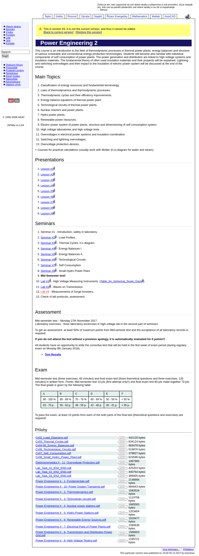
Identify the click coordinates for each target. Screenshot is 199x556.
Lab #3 (45, 291)
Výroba (85, 16)
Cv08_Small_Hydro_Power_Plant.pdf (58, 457)
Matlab (156, 16)
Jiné (8, 40)
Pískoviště (11, 67)
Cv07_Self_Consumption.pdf (53, 453)
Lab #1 (45, 281)
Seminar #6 (48, 259)
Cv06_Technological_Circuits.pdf (56, 449)
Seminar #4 (48, 248)
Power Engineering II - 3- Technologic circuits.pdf (66, 499)
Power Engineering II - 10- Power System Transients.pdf (70, 486)
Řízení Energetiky (117, 16)
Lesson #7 (47, 202)
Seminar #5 (48, 254)
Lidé (8, 37)
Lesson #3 (47, 180)
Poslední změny (15, 70)
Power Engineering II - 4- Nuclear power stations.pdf (68, 505)
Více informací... (171, 549)
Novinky (10, 29)
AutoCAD (170, 16)
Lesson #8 (47, 207)
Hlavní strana (13, 26)
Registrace (12, 73)
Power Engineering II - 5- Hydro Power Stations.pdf (67, 512)
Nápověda (11, 78)
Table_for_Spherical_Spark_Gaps (121, 281)
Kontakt (10, 43)
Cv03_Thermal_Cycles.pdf (52, 441)
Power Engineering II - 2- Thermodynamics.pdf (64, 492)
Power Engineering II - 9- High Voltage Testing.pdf (66, 540)
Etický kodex (13, 76)
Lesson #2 (47, 174)
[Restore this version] (89, 32)
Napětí (98, 16)
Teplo (47, 16)
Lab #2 (45, 287)
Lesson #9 (47, 213)
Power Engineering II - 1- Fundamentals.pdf (62, 481)
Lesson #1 (47, 168)
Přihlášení (188, 549)
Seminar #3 (48, 243)
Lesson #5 (47, 191)
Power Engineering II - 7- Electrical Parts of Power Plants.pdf (73, 526)
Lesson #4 (47, 185)
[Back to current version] (58, 32)
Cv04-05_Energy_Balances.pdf (55, 445)
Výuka (9, 32)
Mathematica (139, 16)
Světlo (59, 16)
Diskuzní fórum (14, 64)
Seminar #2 (48, 237)
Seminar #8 (48, 270)
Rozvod (71, 16)
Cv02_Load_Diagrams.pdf (52, 437)
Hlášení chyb (13, 84)
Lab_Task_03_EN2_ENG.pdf (53, 475)
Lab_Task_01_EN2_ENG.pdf (53, 468)
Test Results (53, 354)
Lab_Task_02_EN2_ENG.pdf (53, 471)
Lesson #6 (47, 196)
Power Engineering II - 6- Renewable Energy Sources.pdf (71, 519)
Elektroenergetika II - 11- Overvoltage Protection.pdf (68, 462)
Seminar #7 (48, 265)
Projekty (10, 34)
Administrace (13, 81)
